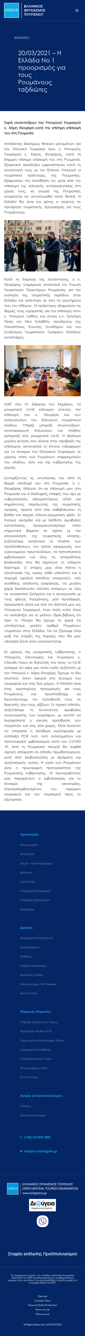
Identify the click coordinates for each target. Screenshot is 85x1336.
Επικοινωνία (42, 1314)
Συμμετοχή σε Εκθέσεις (35, 1049)
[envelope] (38, 1151)
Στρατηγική (27, 881)
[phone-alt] (35, 1137)
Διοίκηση (26, 872)
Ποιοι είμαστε (29, 845)
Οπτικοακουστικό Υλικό (35, 1059)
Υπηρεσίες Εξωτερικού (35, 900)
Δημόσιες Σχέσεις (31, 975)
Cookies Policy (42, 1300)
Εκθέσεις (26, 956)
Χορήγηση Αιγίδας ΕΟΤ (36, 1031)
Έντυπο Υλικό (29, 1077)
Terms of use (42, 1309)
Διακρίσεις (27, 909)
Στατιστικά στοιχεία (33, 1115)
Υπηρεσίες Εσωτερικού (35, 891)
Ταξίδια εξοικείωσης (33, 965)
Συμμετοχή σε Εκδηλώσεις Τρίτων (42, 1040)
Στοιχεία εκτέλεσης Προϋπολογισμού (42, 1253)
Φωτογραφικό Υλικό (33, 1068)
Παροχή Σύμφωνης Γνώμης (39, 1022)
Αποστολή (27, 854)
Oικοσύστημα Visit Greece (38, 984)
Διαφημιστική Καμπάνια (36, 938)
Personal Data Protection (42, 1305)
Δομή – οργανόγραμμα (36, 863)
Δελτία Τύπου (29, 993)
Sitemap (42, 1296)
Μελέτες (25, 1106)
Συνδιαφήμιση (29, 947)
